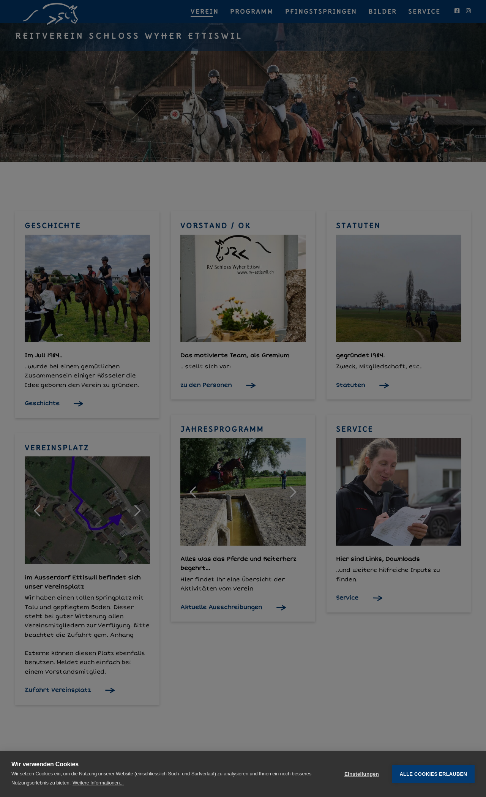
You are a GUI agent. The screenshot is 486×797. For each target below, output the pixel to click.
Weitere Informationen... (98, 783)
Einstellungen (361, 774)
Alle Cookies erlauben (433, 774)
